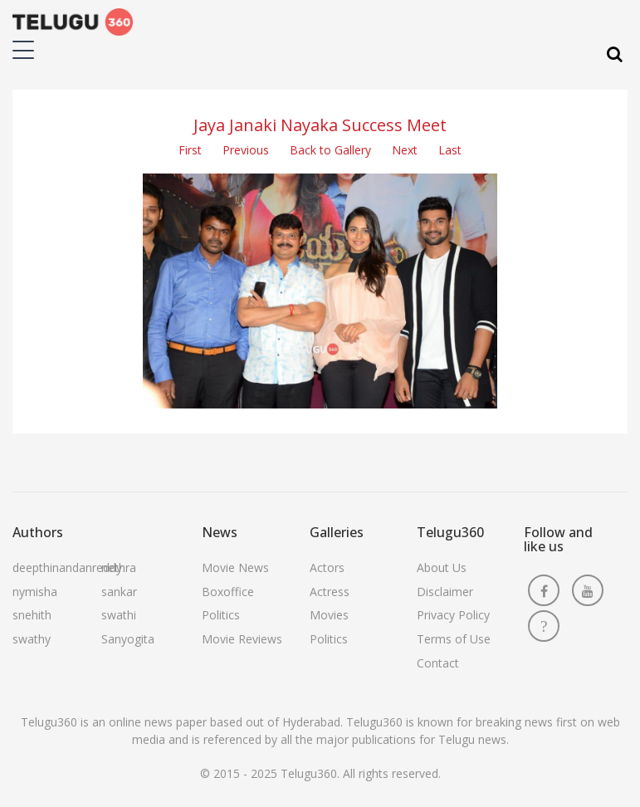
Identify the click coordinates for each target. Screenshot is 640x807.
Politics (221, 615)
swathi (118, 615)
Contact (438, 663)
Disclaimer (445, 591)
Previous (245, 150)
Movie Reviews (242, 639)
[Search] (615, 54)
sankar (119, 591)
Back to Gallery (330, 150)
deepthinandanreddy (67, 567)
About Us (442, 567)
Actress (329, 591)
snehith (31, 615)
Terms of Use (454, 639)
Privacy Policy (453, 615)
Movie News (235, 567)
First (190, 150)
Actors (327, 567)
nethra (118, 567)
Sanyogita (127, 639)
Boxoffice (228, 591)
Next (405, 150)
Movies (329, 615)
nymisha (34, 591)
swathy (31, 639)
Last (450, 150)
